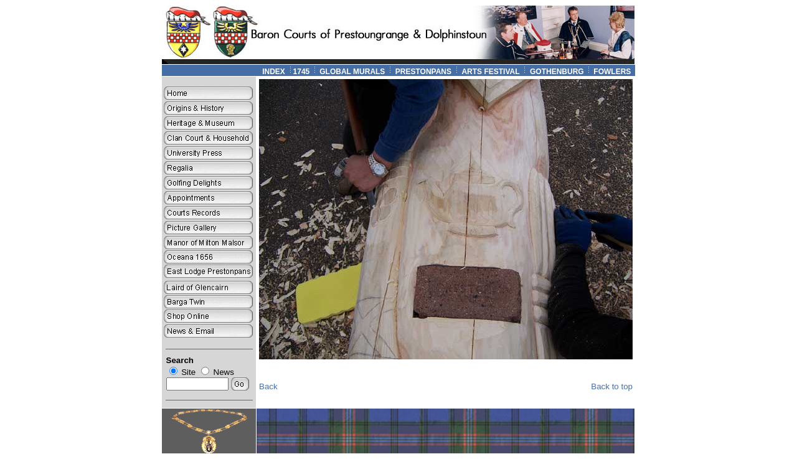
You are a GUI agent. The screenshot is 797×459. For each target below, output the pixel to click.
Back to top (612, 386)
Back (268, 386)
